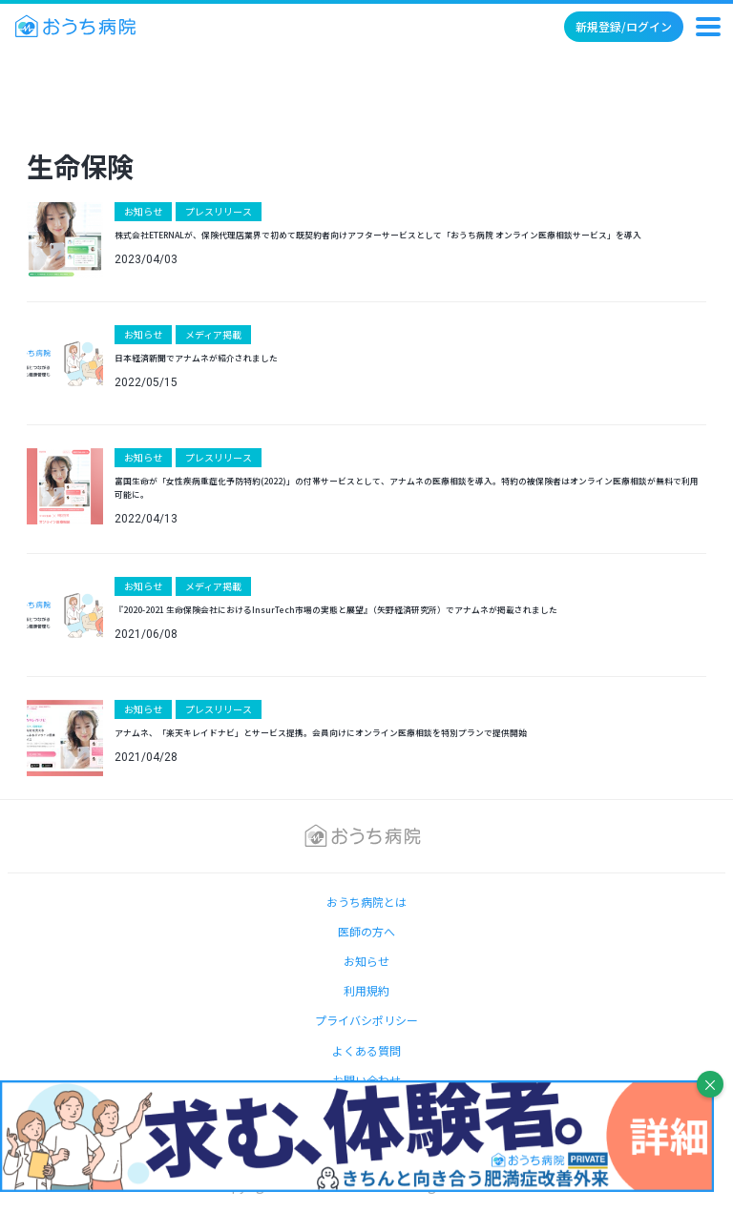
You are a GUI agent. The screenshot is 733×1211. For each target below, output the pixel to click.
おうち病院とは (366, 901)
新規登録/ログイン (624, 26)
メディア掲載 (213, 334)
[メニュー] (708, 26)
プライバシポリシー (366, 1020)
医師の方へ (366, 931)
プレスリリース (218, 211)
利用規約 (366, 990)
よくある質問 (366, 1050)
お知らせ (143, 211)
